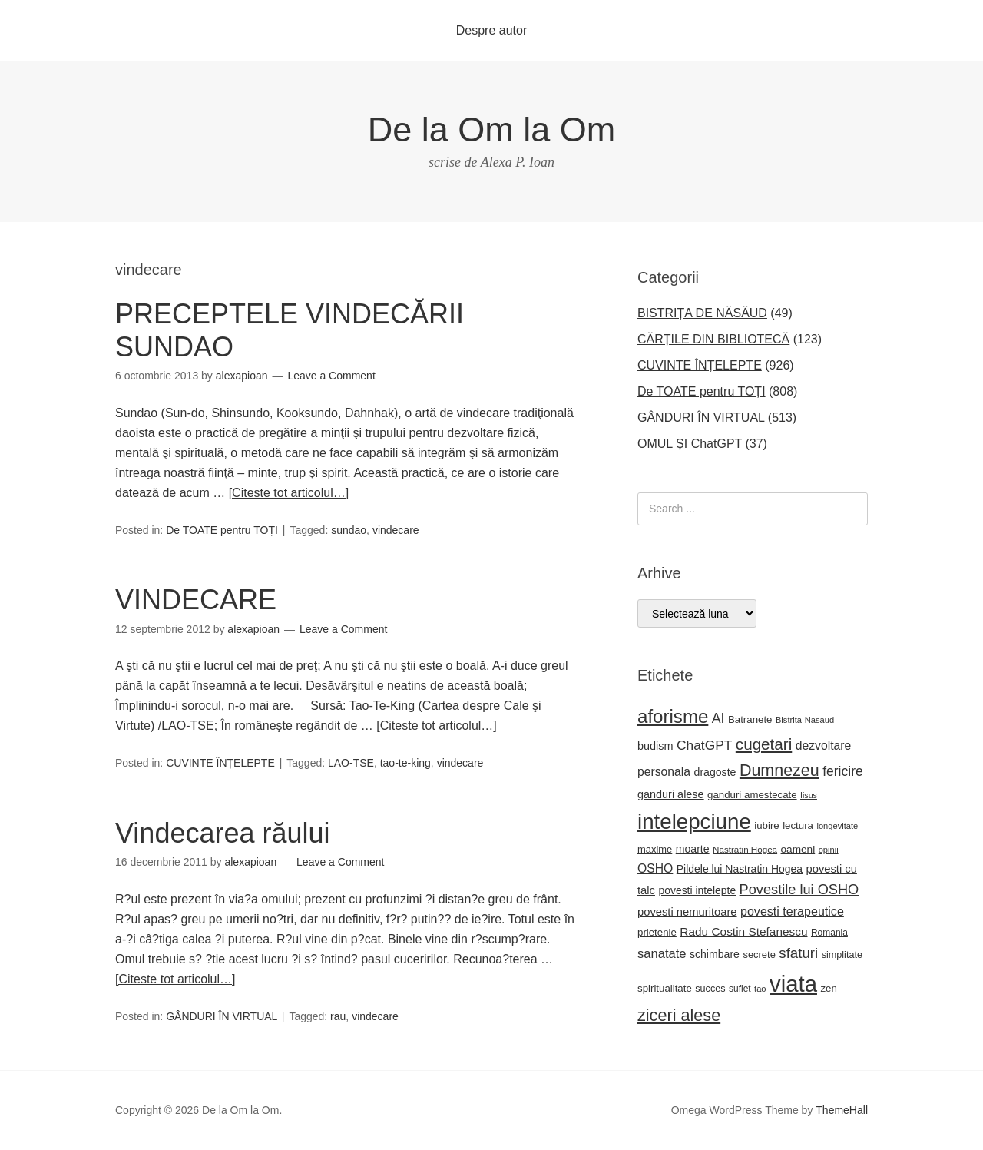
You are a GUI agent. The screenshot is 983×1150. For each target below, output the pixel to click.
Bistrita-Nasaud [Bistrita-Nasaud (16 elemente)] (805, 719)
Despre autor (492, 30)
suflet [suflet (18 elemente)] (740, 988)
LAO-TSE (351, 763)
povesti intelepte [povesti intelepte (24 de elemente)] (697, 890)
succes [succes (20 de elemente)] (710, 988)
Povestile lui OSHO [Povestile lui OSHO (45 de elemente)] (799, 889)
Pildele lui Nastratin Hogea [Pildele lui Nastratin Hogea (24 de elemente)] (740, 869)
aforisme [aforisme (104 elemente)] (672, 716)
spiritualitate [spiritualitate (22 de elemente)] (664, 988)
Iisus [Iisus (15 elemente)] (808, 795)
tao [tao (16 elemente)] (760, 988)
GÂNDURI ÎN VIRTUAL (221, 1016)
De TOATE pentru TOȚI (222, 530)
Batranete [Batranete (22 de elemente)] (750, 719)
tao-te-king (405, 763)
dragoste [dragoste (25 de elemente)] (715, 772)
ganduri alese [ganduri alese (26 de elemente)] (670, 794)
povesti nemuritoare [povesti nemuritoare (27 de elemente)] (687, 912)
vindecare (395, 530)
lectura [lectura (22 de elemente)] (798, 825)
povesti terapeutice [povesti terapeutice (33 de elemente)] (792, 911)
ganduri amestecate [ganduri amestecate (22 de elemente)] (752, 794)
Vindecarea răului (222, 833)
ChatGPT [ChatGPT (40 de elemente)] (704, 745)
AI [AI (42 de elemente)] (718, 718)
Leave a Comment (331, 376)
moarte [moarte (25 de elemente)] (693, 849)
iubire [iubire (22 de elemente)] (766, 825)
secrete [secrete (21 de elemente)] (759, 954)
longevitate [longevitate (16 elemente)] (837, 825)
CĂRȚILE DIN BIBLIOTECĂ (713, 339)
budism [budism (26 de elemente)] (655, 746)
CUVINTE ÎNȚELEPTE (220, 763)
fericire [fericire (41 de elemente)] (842, 771)
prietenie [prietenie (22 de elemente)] (657, 932)
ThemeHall (842, 1110)
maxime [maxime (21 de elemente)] (654, 849)
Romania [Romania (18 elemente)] (829, 932)
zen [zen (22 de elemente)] (828, 988)
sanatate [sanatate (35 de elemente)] (661, 953)
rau (338, 1016)
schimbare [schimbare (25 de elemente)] (715, 954)
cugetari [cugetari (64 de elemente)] (764, 744)
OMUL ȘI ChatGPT (689, 443)
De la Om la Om (492, 129)
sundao (348, 530)
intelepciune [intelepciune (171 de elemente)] (694, 822)
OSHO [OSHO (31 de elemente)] (655, 868)
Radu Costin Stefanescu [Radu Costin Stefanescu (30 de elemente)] (743, 931)
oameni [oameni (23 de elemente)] (798, 849)
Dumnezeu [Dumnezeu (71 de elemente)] (779, 770)
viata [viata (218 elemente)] (793, 983)
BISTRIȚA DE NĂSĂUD (702, 313)
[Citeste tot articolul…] (289, 492)
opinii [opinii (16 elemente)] (829, 849)
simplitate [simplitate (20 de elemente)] (842, 954)
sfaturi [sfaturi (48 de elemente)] (798, 953)
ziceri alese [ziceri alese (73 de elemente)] (678, 1015)
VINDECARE (195, 599)
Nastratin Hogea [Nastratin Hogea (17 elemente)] (745, 849)
